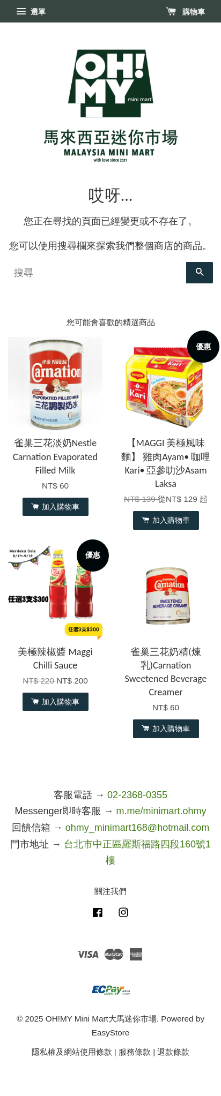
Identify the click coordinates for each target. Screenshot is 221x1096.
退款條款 (173, 1051)
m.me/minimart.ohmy (161, 811)
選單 (31, 12)
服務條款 (135, 1051)
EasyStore (111, 1032)
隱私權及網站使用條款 (72, 1051)
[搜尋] (97, 272)
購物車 (185, 12)
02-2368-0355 (137, 795)
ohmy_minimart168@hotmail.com (137, 827)
